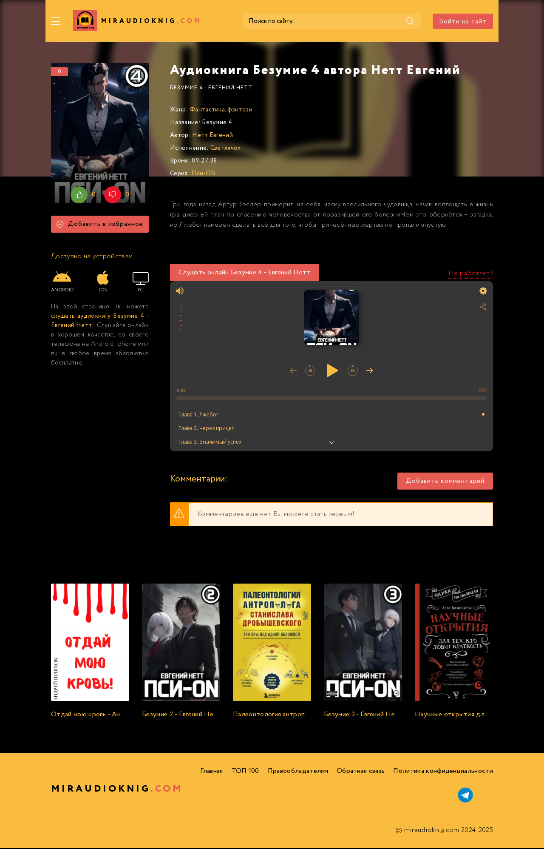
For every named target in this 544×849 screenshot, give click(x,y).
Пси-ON (203, 174)
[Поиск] (409, 21)
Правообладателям (298, 772)
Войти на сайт (463, 21)
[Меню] (56, 21)
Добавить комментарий (445, 482)
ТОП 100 (245, 772)
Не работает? (470, 274)
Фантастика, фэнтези (221, 111)
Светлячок (225, 149)
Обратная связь (361, 772)
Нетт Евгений (212, 136)
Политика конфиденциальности (443, 772)
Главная (211, 772)
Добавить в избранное (100, 226)
